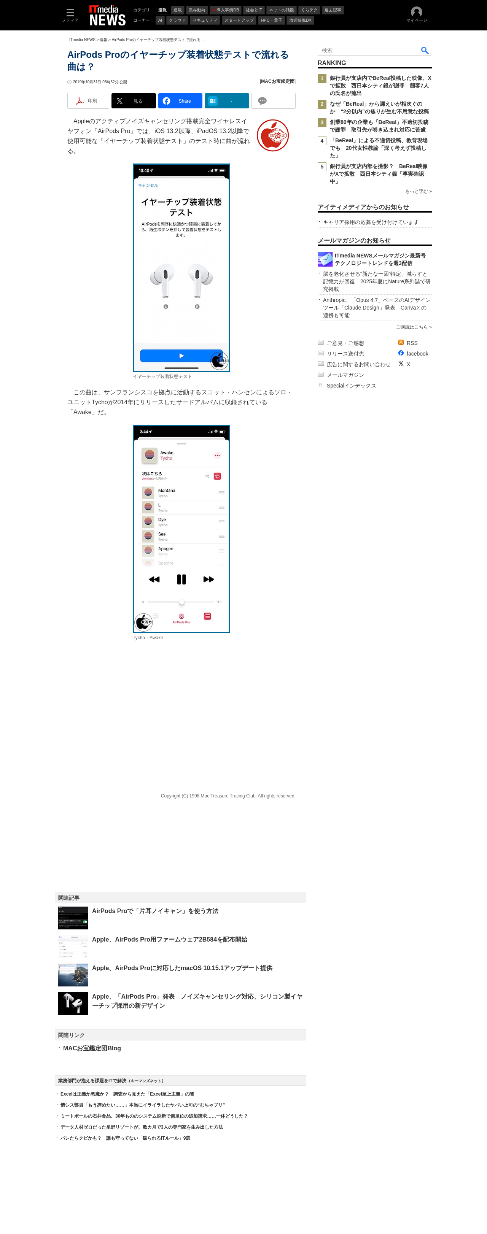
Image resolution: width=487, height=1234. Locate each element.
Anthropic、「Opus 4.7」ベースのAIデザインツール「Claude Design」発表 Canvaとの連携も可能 (377, 307)
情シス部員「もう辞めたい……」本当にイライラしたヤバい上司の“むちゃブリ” (142, 1105)
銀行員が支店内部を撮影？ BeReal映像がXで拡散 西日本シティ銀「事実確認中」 (379, 173)
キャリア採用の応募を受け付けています (371, 222)
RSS (412, 343)
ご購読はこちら (412, 327)
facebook (417, 354)
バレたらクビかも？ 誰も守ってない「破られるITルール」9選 (125, 1138)
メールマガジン (345, 375)
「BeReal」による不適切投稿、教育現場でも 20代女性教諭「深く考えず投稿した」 (379, 148)
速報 (103, 40)
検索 (425, 50)
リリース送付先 (345, 354)
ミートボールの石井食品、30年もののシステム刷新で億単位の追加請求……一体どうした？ (154, 1116)
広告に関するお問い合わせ (359, 364)
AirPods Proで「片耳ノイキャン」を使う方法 (155, 911)
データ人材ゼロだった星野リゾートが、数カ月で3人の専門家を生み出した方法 (141, 1127)
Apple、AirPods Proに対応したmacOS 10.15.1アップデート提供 (182, 968)
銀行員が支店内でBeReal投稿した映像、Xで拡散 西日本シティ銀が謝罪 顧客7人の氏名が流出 (380, 85)
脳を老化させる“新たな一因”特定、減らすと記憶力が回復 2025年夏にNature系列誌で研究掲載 (377, 281)
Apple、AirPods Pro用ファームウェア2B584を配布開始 (169, 939)
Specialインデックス (351, 386)
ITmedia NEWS (82, 40)
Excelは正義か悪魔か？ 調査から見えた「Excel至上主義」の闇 (127, 1094)
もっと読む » (418, 191)
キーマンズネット (146, 1081)
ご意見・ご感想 (345, 343)
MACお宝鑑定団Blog (92, 1048)
